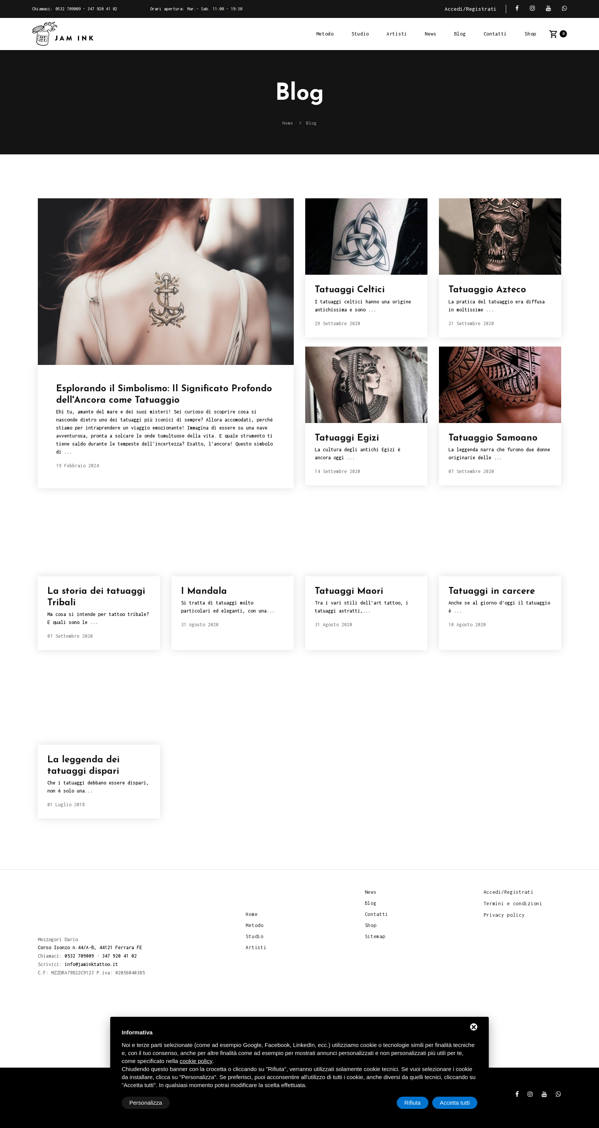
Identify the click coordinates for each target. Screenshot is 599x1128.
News (431, 34)
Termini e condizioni (513, 903)
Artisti (397, 34)
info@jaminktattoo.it (91, 964)
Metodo (325, 34)
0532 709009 (68, 8)
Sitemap (375, 937)
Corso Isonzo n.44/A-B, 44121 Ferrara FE (90, 948)
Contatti (495, 34)
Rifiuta (413, 1102)
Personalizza (146, 1102)
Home (251, 914)
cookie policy (196, 1061)
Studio (360, 34)
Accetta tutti (454, 1102)
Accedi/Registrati (471, 9)
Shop (530, 34)
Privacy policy (504, 914)
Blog (460, 34)
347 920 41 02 (102, 8)
